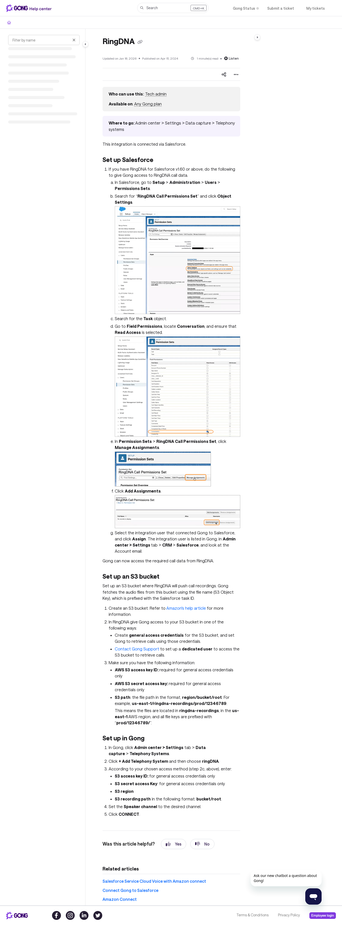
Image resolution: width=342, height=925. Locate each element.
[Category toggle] (85, 44)
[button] (173, 8)
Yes (173, 844)
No (202, 844)
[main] (171, 467)
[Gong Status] (244, 8)
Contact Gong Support (137, 648)
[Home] (9, 22)
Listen (231, 58)
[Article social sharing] (224, 74)
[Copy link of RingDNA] (140, 42)
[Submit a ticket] (280, 8)
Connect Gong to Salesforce (130, 890)
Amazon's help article (186, 608)
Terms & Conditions (252, 915)
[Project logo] (30, 8)
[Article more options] (236, 74)
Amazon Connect (120, 899)
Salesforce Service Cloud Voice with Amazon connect (154, 881)
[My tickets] (315, 8)
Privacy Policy (289, 915)
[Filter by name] (44, 40)
